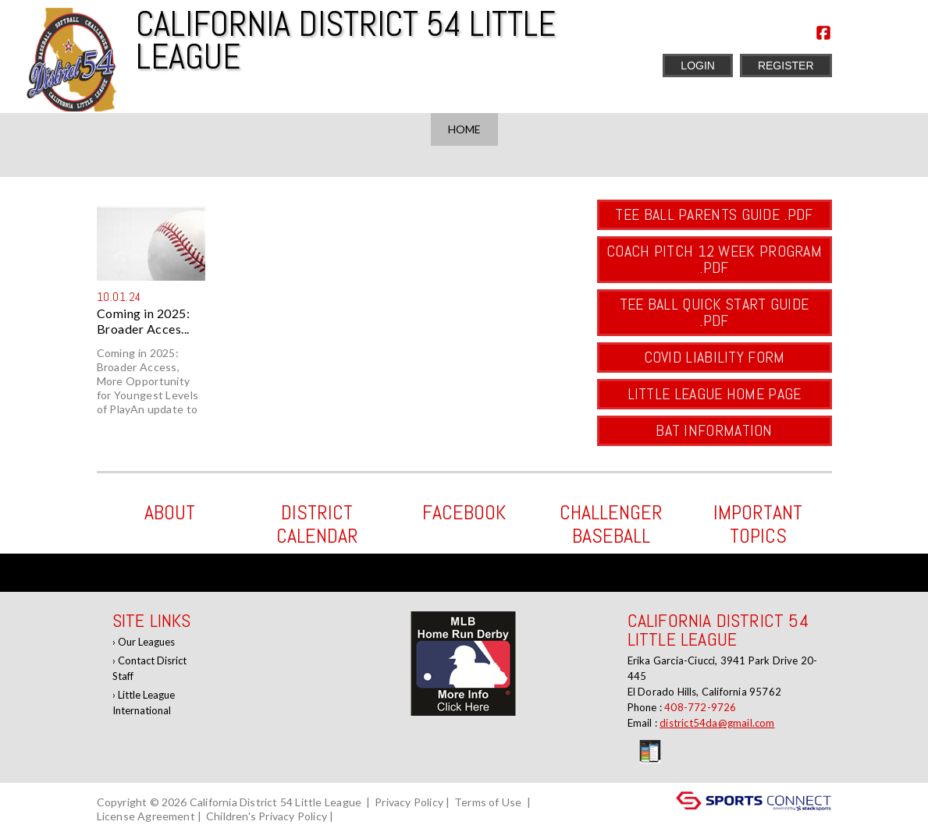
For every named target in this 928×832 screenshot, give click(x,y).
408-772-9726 (700, 707)
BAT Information (714, 430)
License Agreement (146, 816)
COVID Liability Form (714, 357)
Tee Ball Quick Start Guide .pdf (714, 312)
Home (464, 129)
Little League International (143, 703)
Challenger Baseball (611, 524)
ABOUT (169, 513)
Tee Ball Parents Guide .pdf (713, 214)
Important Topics (757, 524)
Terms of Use (487, 802)
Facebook (464, 513)
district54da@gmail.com (717, 723)
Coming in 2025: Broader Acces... (143, 321)
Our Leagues (146, 642)
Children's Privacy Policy (266, 816)
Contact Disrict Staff (149, 668)
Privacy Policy (409, 802)
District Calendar (317, 524)
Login (698, 65)
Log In (358, 816)
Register (786, 65)
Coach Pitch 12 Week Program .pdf (714, 259)
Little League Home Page (715, 394)
